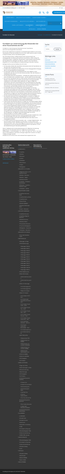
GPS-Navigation (23, 358)
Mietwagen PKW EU (25, 269)
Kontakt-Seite (48, 68)
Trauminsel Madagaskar (25, 225)
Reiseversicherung (24, 369)
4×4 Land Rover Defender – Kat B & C (25, 322)
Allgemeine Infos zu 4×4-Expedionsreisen (25, 172)
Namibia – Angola (24, 177)
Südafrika (22, 152)
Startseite (40, 34)
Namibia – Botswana (24, 175)
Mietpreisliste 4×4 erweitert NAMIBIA (25, 348)
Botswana (22, 156)
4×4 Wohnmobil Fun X (26, 329)
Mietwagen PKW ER (25, 259)
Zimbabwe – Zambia (24, 188)
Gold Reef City (24, 392)
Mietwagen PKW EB (25, 246)
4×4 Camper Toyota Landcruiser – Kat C (25, 318)
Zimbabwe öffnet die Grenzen (51, 87)
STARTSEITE (22, 416)
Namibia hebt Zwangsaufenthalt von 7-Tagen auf (52, 91)
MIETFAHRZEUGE (40, 21)
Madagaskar (22, 166)
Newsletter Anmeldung (25, 424)
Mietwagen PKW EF (25, 252)
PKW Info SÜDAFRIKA (24, 356)
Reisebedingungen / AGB (50, 61)
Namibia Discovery (24, 219)
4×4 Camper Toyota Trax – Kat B (25, 308)
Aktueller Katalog (23, 446)
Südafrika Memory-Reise (25, 197)
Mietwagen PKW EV (25, 257)
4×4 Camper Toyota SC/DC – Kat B (25, 304)
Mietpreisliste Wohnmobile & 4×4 (25, 351)
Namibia (22, 154)
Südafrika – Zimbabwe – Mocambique (25, 182)
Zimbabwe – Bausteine (25, 230)
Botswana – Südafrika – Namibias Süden (24, 185)
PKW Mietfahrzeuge (24, 243)
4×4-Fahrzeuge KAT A (26, 286)
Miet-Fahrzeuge (23, 371)
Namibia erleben (23, 221)
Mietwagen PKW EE (25, 265)
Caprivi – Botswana (24, 209)
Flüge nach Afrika (23, 365)
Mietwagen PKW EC (25, 248)
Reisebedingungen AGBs (25, 430)
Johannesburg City (25, 386)
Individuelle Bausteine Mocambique (24, 410)
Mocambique (23, 162)
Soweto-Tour (24, 382)
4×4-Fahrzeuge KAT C (26, 288)
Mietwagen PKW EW (25, 267)
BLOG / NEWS (23, 460)
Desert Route (23, 201)
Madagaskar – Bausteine (25, 228)
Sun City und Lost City (26, 397)
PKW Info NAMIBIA (24, 354)
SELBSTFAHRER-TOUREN (38, 17)
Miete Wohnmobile (24, 273)
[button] (60, 23)
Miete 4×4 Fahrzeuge (24, 283)
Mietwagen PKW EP (25, 254)
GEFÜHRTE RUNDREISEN (11, 21)
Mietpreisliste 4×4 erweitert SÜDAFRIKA (25, 344)
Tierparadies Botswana (25, 223)
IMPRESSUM (5, 163)
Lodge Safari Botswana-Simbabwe (25, 407)
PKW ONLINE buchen (24, 271)
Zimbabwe (22, 160)
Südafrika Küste (23, 199)
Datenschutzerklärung (50, 64)
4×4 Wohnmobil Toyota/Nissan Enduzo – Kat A (26, 301)
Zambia (21, 158)
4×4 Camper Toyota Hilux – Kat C (25, 311)
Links (21, 448)
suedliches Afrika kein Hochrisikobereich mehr (50, 79)
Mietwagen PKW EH (25, 261)
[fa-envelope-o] (61, 7)
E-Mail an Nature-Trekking (8, 158)
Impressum (47, 59)
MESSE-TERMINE (41, 29)
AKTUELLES (32, 29)
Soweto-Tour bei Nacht (26, 384)
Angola (21, 164)
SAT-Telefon (22, 360)
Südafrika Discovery (24, 214)
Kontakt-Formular (24, 420)
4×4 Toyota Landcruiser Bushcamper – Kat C (25, 326)
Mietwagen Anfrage (24, 241)
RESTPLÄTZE (22, 455)
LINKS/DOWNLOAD (40, 25)
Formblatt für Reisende (25, 428)
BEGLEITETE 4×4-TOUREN (23, 17)
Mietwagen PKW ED (25, 250)
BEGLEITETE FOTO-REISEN (27, 21)
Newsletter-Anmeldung (50, 66)
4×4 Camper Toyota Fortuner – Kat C (25, 315)
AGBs (21, 426)
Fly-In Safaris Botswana (26, 404)
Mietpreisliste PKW (25, 338)
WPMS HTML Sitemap (24, 435)
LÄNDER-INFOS (10, 17)
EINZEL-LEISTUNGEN (17, 25)
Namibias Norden (24, 179)
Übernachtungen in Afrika (25, 367)
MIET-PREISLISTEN (24, 335)
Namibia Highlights (24, 203)
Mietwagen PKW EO (25, 263)
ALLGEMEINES (29, 25)
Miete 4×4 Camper (25, 290)
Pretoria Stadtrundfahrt (24, 395)
